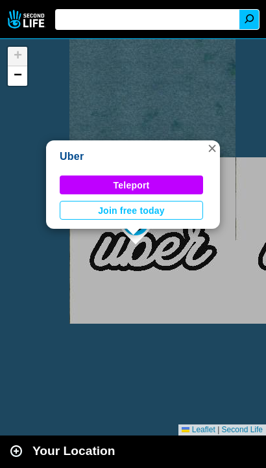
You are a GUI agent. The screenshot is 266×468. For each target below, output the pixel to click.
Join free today (131, 210)
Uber (72, 156)
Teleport (132, 185)
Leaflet (198, 429)
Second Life (27, 19)
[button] (212, 148)
